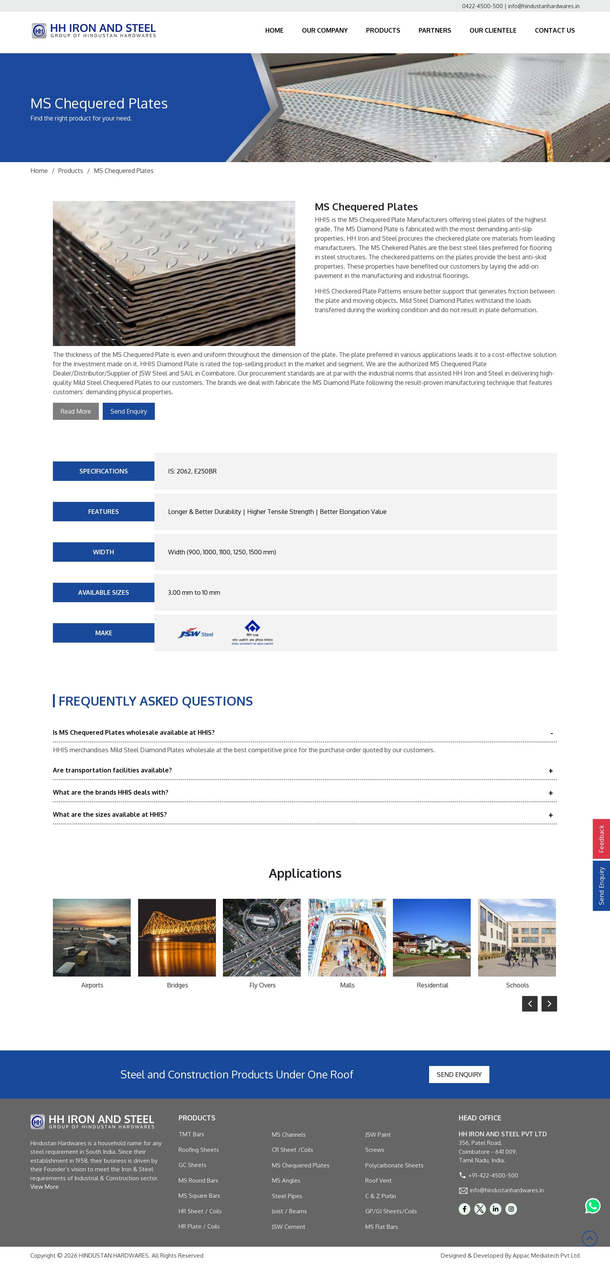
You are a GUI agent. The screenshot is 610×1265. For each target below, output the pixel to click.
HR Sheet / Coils (200, 1211)
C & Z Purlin (380, 1196)
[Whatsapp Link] (593, 1206)
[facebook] (464, 1209)
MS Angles (286, 1180)
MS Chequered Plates (301, 1165)
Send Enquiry (128, 411)
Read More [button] (76, 411)
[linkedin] (495, 1209)
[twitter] (480, 1209)
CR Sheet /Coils (292, 1149)
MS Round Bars (198, 1180)
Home (39, 171)
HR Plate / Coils (199, 1226)
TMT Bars (191, 1134)
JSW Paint (378, 1134)
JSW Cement (288, 1226)
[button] (530, 1004)
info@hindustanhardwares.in (544, 6)
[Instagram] (511, 1209)
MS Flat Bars (381, 1226)
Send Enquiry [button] (601, 886)
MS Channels (289, 1134)
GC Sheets (193, 1165)
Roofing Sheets (199, 1149)
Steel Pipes (287, 1196)
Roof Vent (378, 1180)
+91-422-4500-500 (493, 1175)
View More (44, 1186)
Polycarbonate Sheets (394, 1165)
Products (70, 171)
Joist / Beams (289, 1211)
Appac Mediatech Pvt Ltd (546, 1255)
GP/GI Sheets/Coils (391, 1211)
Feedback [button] (601, 839)
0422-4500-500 (482, 6)
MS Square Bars (199, 1195)
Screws (374, 1149)
